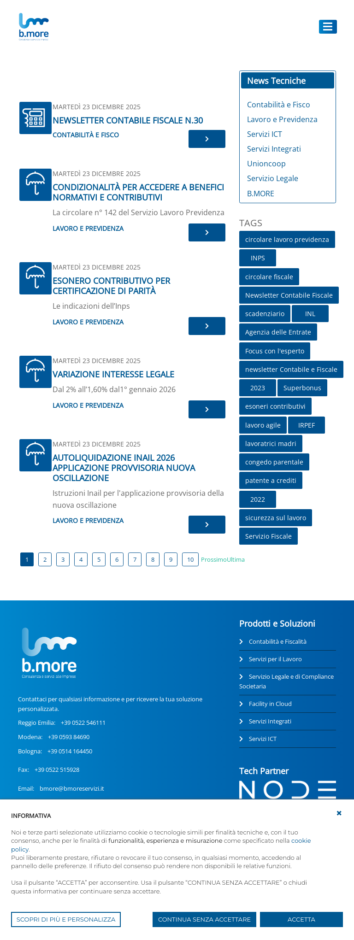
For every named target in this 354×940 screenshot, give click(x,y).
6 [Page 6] (116, 559)
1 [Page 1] (27, 559)
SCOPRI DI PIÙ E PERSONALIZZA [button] (66, 919)
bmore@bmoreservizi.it (72, 788)
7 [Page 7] (134, 559)
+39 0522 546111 (83, 722)
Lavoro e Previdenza (88, 228)
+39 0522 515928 (57, 769)
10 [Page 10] (190, 559)
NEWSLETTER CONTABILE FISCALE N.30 (128, 120)
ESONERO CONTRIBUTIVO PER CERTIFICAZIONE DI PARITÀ (111, 285)
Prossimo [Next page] (214, 559)
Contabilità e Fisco (86, 134)
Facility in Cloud (270, 703)
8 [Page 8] (152, 559)
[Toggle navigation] (328, 26)
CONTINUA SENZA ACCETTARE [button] (204, 919)
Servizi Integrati (270, 721)
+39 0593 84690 (68, 737)
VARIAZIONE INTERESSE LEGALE (113, 374)
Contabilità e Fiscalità (278, 641)
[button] (339, 813)
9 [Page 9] (170, 559)
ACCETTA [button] (301, 919)
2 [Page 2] (45, 559)
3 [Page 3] (63, 559)
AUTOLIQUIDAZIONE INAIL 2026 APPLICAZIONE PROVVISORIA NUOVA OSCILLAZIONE (124, 467)
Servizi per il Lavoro (275, 659)
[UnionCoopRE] (33, 26)
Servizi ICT (263, 738)
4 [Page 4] (81, 559)
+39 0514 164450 (69, 751)
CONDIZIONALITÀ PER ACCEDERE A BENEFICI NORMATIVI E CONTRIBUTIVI (138, 192)
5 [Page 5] (98, 559)
